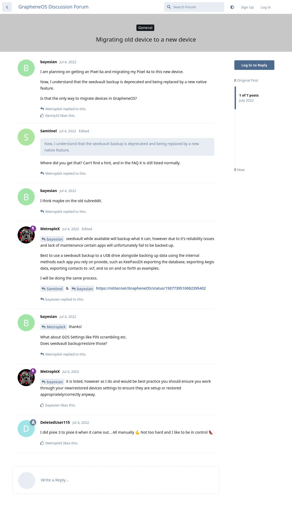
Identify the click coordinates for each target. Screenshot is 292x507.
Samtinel (55, 288)
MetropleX (56, 326)
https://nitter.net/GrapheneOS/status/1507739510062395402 (151, 288)
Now (239, 169)
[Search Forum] (194, 7)
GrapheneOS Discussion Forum (53, 6)
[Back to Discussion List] (7, 7)
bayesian (55, 239)
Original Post (246, 80)
